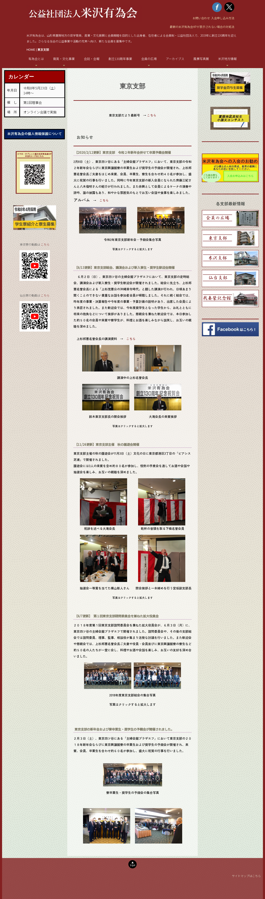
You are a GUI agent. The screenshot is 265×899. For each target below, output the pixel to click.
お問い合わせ (201, 18)
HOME (30, 49)
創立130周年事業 (120, 58)
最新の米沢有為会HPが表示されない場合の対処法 (202, 27)
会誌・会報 (91, 58)
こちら (45, 244)
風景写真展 (201, 58)
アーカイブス (175, 58)
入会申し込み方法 (222, 18)
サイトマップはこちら (246, 876)
